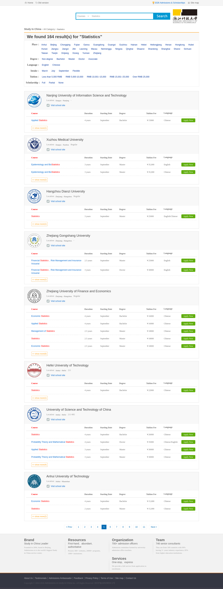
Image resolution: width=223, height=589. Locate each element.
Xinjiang (65, 53)
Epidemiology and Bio (45, 164)
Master (71, 59)
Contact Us (131, 578)
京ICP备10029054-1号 (104, 583)
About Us (28, 578)
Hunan (44, 49)
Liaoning (83, 49)
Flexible (76, 71)
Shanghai (165, 49)
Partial (52, 83)
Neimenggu (106, 49)
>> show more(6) (39, 354)
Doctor (82, 59)
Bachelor (61, 59)
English (45, 65)
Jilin (74, 49)
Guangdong (98, 45)
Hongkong (180, 45)
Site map (195, 3)
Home (30, 3)
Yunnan (86, 53)
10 (136, 527)
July (53, 71)
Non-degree (47, 59)
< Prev (69, 527)
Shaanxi (140, 49)
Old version (43, 3)
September (64, 71)
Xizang (75, 53)
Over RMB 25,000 (141, 77)
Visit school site (58, 105)
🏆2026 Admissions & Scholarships (168, 3)
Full (43, 83)
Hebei (144, 45)
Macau (94, 49)
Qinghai (129, 49)
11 (144, 527)
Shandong (153, 49)
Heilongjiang (156, 45)
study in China (65, 583)
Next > (154, 527)
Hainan (134, 45)
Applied (39, 120)
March (45, 71)
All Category (49, 29)
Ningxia (118, 49)
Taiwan (44, 53)
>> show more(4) (39, 465)
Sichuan (187, 49)
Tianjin (55, 53)
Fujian (77, 45)
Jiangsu (54, 49)
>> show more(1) (39, 128)
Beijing (53, 45)
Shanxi (177, 49)
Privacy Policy (91, 578)
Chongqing (65, 45)
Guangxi (112, 45)
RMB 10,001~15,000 (96, 77)
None (61, 83)
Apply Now (188, 120)
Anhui (44, 45)
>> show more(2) (39, 180)
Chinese (56, 65)
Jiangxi (65, 49)
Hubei (191, 45)
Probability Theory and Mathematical (52, 442)
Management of (43, 331)
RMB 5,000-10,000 (74, 77)
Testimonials (41, 578)
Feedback (78, 578)
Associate (92, 59)
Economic (40, 316)
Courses (81, 16)
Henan (168, 45)
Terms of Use (107, 578)
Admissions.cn (51, 583)
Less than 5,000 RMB (52, 77)
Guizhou (123, 45)
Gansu (86, 45)
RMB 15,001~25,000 (119, 77)
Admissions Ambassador (60, 578)
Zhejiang (97, 53)
